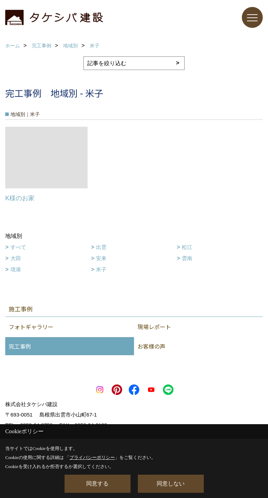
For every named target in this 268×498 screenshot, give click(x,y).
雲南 (187, 258)
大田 (15, 258)
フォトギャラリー (31, 326)
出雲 (101, 247)
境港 (15, 269)
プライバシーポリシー (92, 457)
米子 (101, 269)
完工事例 (20, 346)
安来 (101, 258)
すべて (18, 247)
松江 (187, 247)
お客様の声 (151, 346)
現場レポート (154, 326)
